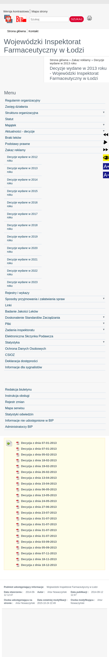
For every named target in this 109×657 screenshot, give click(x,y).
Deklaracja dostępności (21, 361)
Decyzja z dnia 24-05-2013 (36, 501)
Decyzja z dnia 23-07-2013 (36, 512)
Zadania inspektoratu (19, 330)
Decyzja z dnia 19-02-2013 (36, 466)
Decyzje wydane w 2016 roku (22, 204)
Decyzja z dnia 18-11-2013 (36, 559)
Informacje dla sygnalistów (23, 367)
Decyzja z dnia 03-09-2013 (36, 541)
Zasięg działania (16, 106)
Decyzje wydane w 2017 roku (22, 215)
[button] (105, 134)
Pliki (8, 323)
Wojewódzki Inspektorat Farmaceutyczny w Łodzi (44, 46)
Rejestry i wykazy (17, 292)
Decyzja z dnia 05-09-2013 (36, 547)
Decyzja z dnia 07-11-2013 (36, 553)
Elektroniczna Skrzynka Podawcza (29, 336)
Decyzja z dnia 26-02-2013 (36, 472)
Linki (8, 305)
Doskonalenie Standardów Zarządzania (32, 317)
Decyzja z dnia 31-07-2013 (36, 518)
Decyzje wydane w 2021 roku (22, 261)
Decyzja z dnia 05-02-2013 (36, 454)
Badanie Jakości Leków (21, 311)
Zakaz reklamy (81, 60)
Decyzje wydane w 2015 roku (22, 192)
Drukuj (89, 18)
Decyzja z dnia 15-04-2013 (36, 483)
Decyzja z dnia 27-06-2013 (36, 506)
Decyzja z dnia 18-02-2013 (36, 460)
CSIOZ (10, 354)
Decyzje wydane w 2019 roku (22, 238)
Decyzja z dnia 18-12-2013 (36, 565)
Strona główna (59, 60)
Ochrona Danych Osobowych (25, 348)
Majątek (10, 125)
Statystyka (12, 342)
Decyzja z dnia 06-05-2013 (36, 489)
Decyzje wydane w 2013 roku (22, 170)
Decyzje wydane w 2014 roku (22, 181)
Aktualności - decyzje (20, 131)
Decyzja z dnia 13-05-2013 (36, 495)
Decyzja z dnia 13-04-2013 (36, 477)
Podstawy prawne (17, 144)
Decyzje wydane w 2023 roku (22, 284)
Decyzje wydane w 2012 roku (22, 158)
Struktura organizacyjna (21, 113)
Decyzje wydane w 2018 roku (22, 227)
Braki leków (13, 137)
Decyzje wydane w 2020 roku (22, 249)
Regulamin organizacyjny (22, 100)
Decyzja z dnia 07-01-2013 (36, 442)
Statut (9, 119)
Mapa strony (39, 11)
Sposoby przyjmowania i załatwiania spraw (35, 299)
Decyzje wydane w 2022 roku (22, 272)
